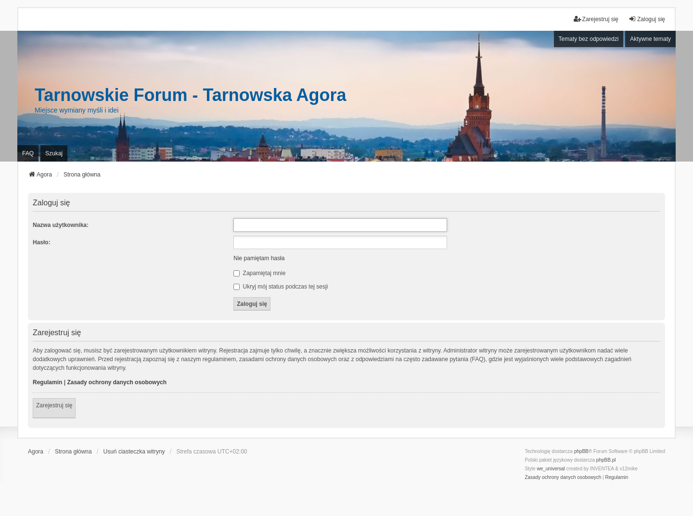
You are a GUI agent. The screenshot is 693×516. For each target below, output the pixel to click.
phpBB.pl (606, 460)
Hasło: (42, 242)
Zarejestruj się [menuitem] (596, 19)
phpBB (581, 451)
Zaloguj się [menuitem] (647, 19)
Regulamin (47, 382)
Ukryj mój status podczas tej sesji (280, 286)
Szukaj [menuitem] (54, 153)
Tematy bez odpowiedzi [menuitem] (589, 39)
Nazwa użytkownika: (61, 225)
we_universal (551, 468)
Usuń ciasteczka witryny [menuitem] (134, 451)
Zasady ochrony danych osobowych (117, 382)
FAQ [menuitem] (28, 153)
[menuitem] (563, 477)
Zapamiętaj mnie (259, 273)
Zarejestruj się (54, 405)
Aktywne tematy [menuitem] (650, 39)
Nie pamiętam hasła (258, 258)
